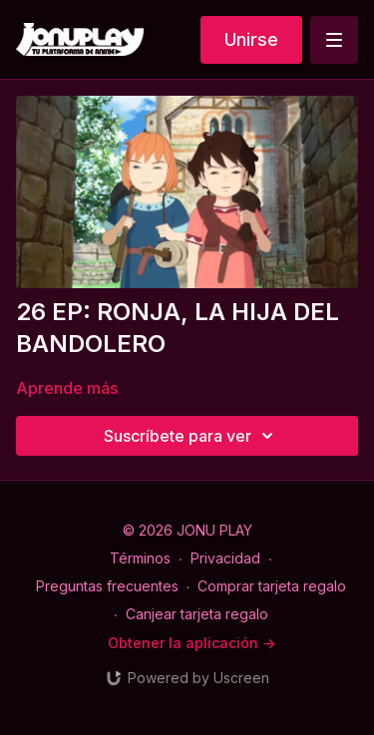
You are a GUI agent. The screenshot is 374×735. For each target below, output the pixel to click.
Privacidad (225, 558)
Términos (140, 558)
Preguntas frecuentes (107, 585)
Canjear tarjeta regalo (197, 613)
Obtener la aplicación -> (191, 642)
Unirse (251, 39)
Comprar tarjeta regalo (271, 585)
